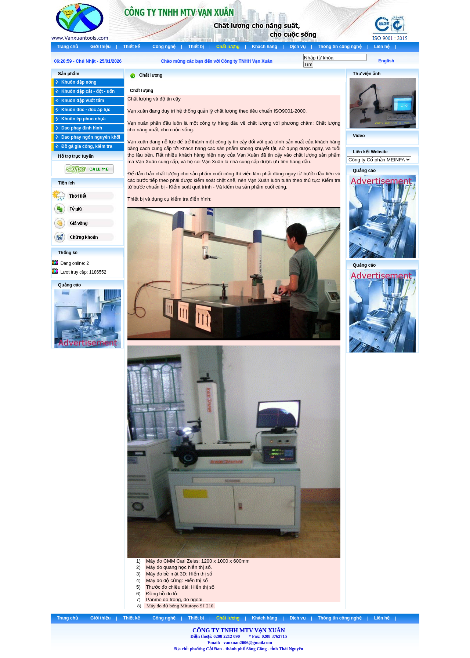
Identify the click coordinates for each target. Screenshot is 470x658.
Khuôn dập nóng (79, 82)
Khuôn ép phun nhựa (83, 118)
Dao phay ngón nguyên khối (90, 137)
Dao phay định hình (81, 128)
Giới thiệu (100, 46)
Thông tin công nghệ (340, 46)
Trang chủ (67, 46)
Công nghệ (164, 46)
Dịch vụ (298, 46)
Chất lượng (227, 46)
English (386, 60)
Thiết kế (131, 46)
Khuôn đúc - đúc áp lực (85, 109)
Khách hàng (264, 46)
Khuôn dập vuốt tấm (82, 100)
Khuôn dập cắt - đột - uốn (88, 91)
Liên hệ (382, 46)
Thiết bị (196, 46)
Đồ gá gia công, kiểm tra (86, 146)
